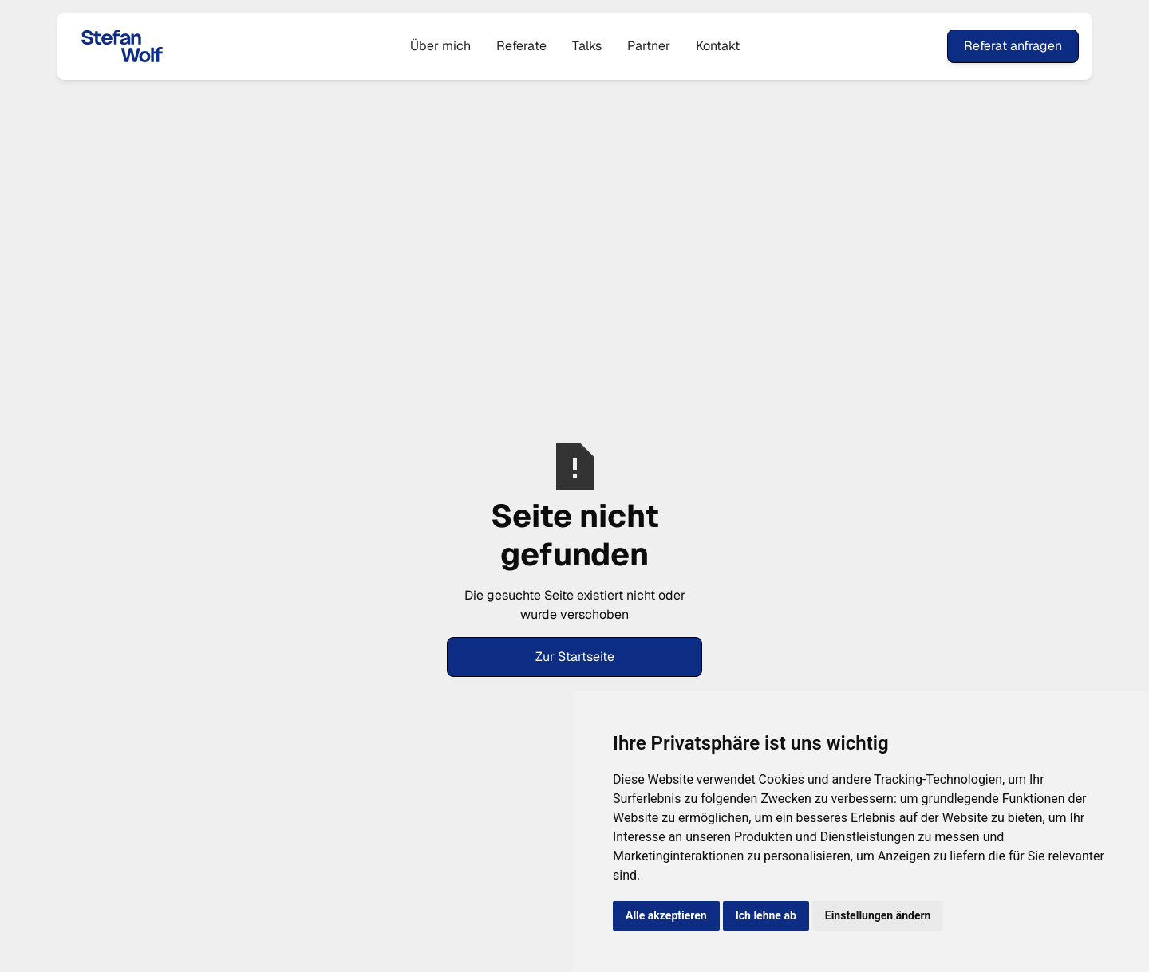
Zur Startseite (574, 656)
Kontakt (718, 45)
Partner (648, 45)
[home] (175, 46)
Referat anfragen (1013, 45)
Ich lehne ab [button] (766, 915)
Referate (521, 45)
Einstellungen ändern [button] (878, 915)
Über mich (440, 45)
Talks (587, 45)
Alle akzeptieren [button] (666, 915)
